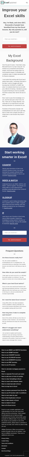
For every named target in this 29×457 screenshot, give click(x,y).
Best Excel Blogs (6, 451)
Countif (6, 165)
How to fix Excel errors (9, 405)
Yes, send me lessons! (14, 46)
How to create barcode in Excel (11, 384)
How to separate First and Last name (13, 374)
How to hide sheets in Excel (10, 400)
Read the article (12, 175)
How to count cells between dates (12, 381)
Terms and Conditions (7, 443)
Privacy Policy (5, 438)
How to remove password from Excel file (14, 390)
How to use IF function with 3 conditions (14, 393)
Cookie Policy (5, 441)
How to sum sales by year (9, 395)
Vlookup (7, 197)
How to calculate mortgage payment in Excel (13, 370)
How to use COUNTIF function (11, 355)
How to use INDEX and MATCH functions (14, 350)
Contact (4, 448)
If (3, 213)
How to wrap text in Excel (9, 386)
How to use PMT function (9, 362)
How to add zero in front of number (12, 376)
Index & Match (10, 180)
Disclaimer (4, 445)
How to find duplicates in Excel (11, 398)
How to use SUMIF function (10, 352)
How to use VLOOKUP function (11, 357)
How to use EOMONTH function (11, 360)
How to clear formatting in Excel (11, 379)
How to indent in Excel (8, 403)
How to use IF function (8, 365)
